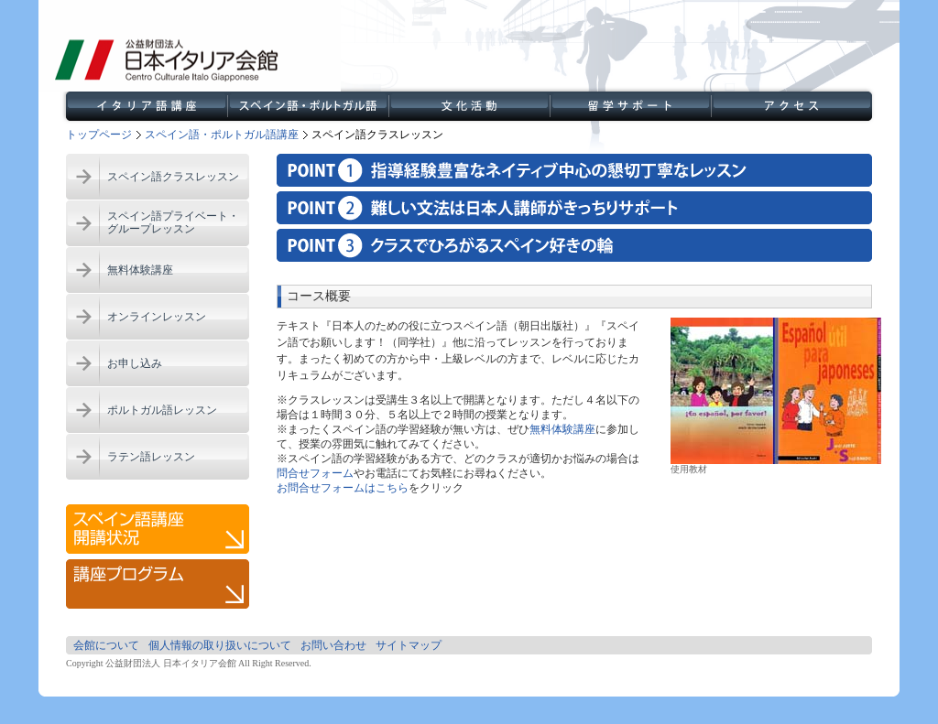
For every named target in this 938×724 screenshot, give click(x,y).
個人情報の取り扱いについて (219, 645)
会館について (106, 645)
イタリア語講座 (146, 106)
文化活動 (469, 106)
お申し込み (134, 363)
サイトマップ (409, 645)
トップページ (99, 134)
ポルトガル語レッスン (162, 410)
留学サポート (630, 106)
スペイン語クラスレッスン (173, 176)
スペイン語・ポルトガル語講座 (307, 106)
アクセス (791, 106)
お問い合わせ (333, 645)
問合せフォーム (315, 473)
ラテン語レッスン (151, 456)
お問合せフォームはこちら (343, 487)
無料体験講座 (140, 270)
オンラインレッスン (156, 316)
